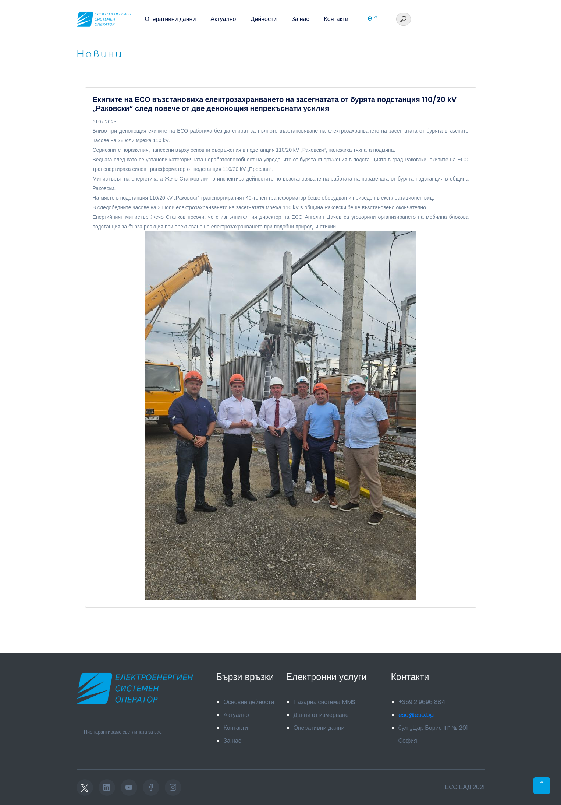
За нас (300, 19)
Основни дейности (249, 702)
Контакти (336, 19)
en (373, 18)
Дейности (264, 19)
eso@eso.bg (416, 715)
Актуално (223, 19)
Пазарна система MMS (325, 702)
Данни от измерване (321, 715)
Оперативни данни (170, 19)
